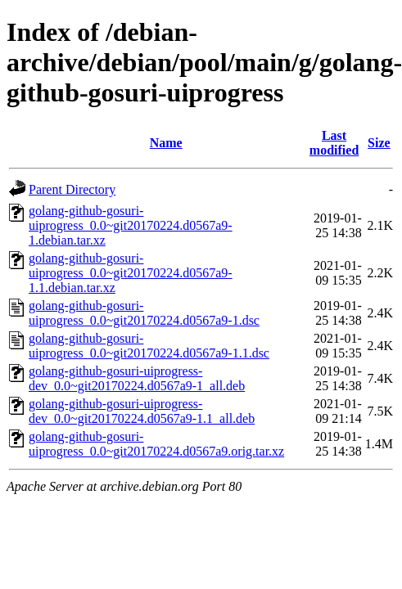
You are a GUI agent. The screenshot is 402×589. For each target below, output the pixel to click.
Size (379, 143)
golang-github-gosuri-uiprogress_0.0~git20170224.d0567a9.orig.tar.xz (156, 443)
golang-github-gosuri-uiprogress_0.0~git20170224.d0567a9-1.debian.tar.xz (131, 225)
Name (166, 143)
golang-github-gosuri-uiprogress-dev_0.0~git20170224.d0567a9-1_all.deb (137, 378)
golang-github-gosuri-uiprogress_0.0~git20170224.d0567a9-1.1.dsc (149, 345)
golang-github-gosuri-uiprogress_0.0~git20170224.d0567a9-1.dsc (144, 313)
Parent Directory (72, 189)
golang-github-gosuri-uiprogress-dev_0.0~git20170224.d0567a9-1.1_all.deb (142, 411)
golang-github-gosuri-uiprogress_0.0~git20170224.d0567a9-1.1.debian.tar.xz (131, 272)
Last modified (334, 142)
